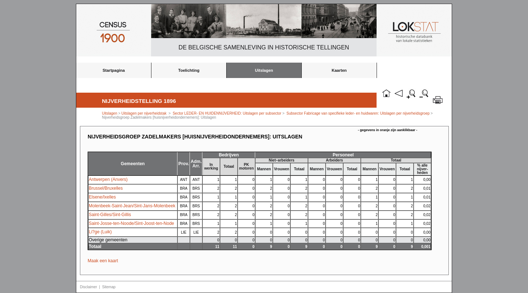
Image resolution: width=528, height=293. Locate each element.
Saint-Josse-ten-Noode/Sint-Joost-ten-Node (131, 223)
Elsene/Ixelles (102, 197)
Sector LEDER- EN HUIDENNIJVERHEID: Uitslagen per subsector (227, 113)
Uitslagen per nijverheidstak (143, 113)
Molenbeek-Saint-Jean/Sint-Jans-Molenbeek (132, 205)
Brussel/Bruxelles (106, 188)
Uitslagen (264, 70)
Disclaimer (88, 287)
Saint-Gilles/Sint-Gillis (110, 214)
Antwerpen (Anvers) (108, 179)
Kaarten (339, 70)
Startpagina (114, 70)
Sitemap (108, 287)
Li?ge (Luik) (100, 231)
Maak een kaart (103, 260)
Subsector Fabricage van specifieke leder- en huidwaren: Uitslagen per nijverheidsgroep (357, 113)
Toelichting (188, 70)
